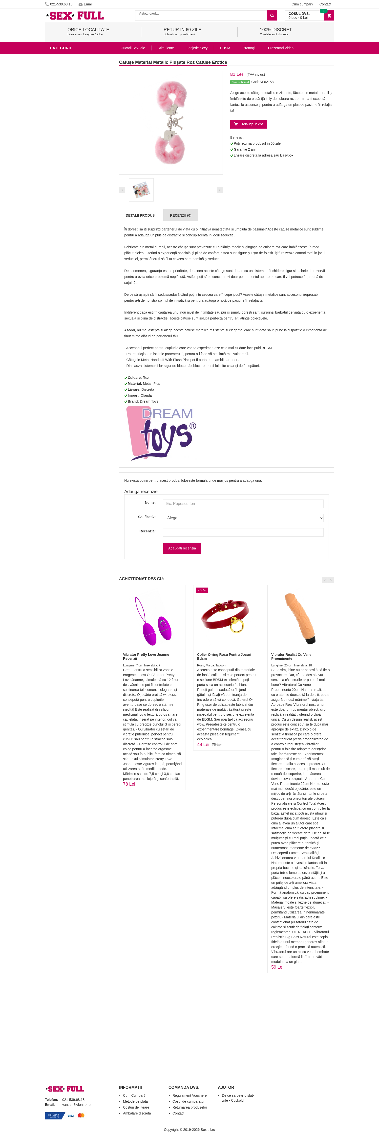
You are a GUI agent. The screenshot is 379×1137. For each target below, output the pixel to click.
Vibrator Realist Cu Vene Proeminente (291, 656)
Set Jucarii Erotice (70, 199)
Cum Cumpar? (134, 1095)
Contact (325, 4)
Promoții (249, 48)
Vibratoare (62, 132)
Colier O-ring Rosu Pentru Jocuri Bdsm (224, 656)
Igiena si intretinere (71, 147)
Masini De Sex (64, 206)
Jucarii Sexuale (133, 48)
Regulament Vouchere (189, 1095)
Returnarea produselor (189, 1107)
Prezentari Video (68, 236)
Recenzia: (148, 531)
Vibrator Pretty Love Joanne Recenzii (146, 656)
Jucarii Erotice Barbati (74, 125)
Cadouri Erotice (67, 191)
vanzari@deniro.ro (76, 1105)
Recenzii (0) (180, 215)
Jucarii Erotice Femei (72, 177)
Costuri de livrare (136, 1107)
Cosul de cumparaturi (188, 1101)
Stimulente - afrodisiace (75, 117)
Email (85, 4)
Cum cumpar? (302, 4)
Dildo (56, 162)
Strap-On (60, 184)
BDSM (56, 58)
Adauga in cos (253, 124)
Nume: (150, 502)
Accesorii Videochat (71, 221)
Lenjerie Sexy (64, 154)
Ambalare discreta (137, 1113)
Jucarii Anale (64, 169)
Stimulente (166, 48)
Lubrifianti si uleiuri (71, 139)
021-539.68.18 (58, 4)
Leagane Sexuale (68, 214)
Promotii (59, 228)
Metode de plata (135, 1101)
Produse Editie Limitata (74, 243)
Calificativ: (147, 517)
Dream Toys (149, 401)
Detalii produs (140, 215)
